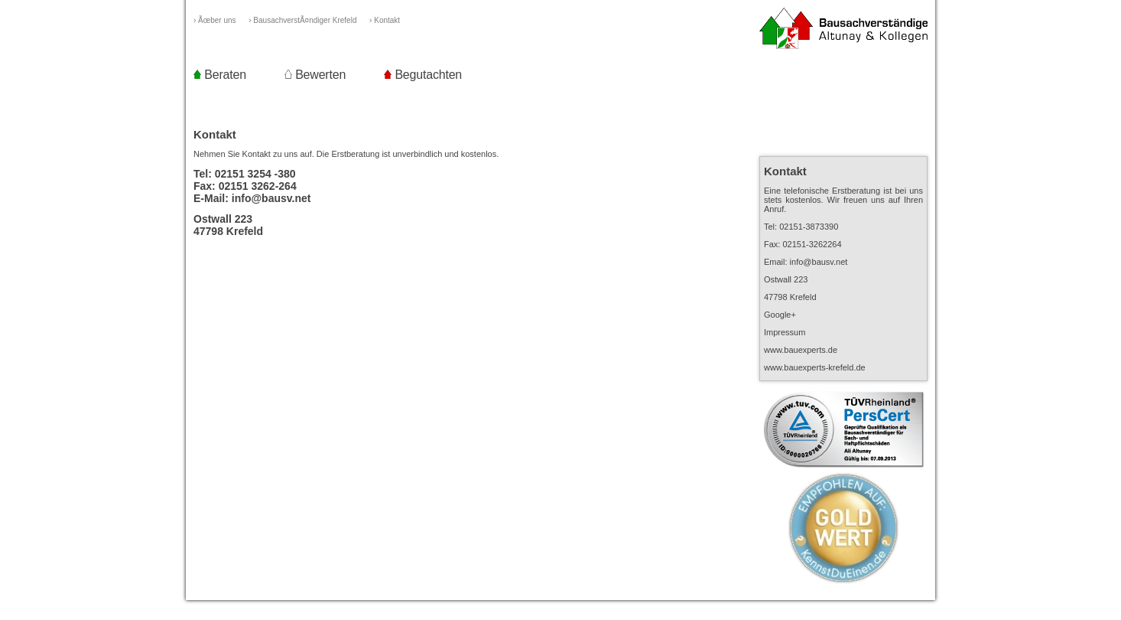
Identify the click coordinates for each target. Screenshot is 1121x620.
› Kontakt (391, 20)
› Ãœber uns (221, 20)
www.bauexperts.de (800, 349)
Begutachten (423, 74)
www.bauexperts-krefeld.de (815, 367)
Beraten (219, 74)
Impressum (784, 332)
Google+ (780, 314)
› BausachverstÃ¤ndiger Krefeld (309, 20)
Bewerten (315, 74)
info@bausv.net (271, 198)
